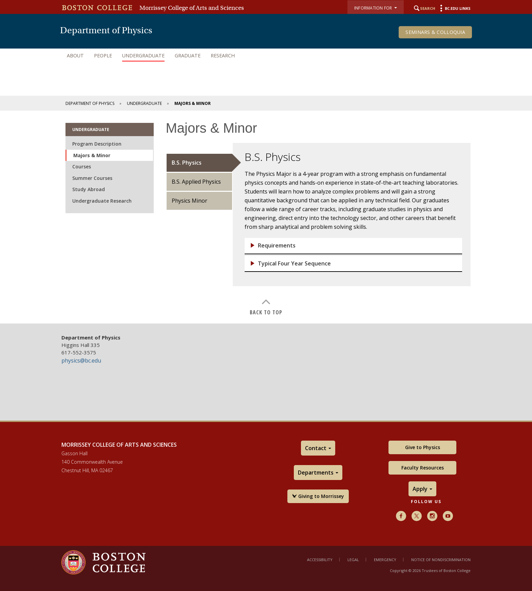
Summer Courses (92, 178)
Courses (81, 166)
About (75, 55)
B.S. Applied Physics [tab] (196, 181)
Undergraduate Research (102, 201)
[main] (266, 217)
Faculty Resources (422, 467)
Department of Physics (89, 103)
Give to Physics (422, 447)
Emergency (385, 559)
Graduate (188, 55)
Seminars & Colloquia (435, 32)
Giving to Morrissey (318, 496)
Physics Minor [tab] (189, 200)
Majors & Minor (91, 155)
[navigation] (266, 55)
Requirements (277, 245)
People (103, 55)
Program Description (96, 144)
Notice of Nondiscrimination (441, 559)
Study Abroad (88, 189)
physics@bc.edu (81, 360)
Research (223, 55)
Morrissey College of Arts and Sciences (191, 8)
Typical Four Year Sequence (294, 263)
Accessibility (319, 559)
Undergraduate (143, 55)
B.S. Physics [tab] (187, 162)
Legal (353, 559)
